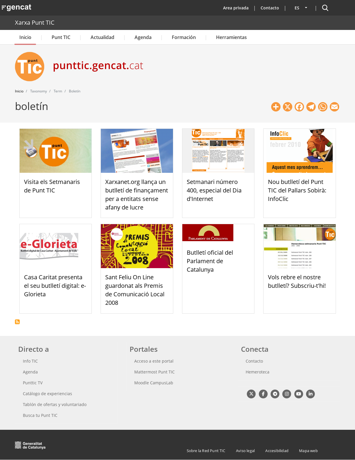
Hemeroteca (257, 372)
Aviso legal (245, 450)
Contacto (270, 8)
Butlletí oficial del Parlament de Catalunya (210, 260)
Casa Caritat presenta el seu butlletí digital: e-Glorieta (55, 285)
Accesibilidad (276, 450)
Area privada (236, 8)
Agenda (143, 37)
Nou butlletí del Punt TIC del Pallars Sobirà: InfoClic (297, 190)
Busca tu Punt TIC (40, 415)
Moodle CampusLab (153, 382)
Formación (184, 37)
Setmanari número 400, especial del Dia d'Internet (214, 190)
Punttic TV (33, 382)
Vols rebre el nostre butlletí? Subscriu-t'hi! (297, 281)
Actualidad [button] (102, 37)
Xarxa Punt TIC (35, 22)
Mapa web (308, 450)
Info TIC (30, 361)
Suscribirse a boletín (17, 321)
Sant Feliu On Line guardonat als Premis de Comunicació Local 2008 (134, 289)
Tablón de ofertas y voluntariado (54, 404)
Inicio (25, 37)
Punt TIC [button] (61, 37)
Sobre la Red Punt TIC (206, 450)
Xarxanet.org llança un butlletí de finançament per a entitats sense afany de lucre (136, 194)
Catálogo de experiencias (47, 393)
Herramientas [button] (231, 37)
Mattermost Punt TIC (154, 372)
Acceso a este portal (154, 361)
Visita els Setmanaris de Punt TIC (52, 186)
